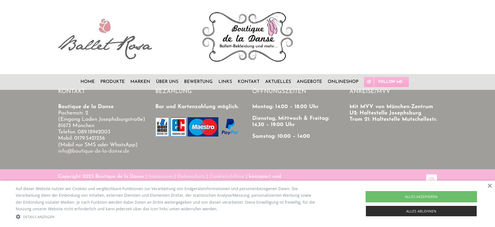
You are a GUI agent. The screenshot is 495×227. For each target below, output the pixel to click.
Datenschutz (191, 176)
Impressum (160, 176)
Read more (228, 209)
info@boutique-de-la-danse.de (93, 151)
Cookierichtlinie (227, 176)
